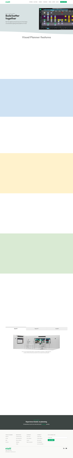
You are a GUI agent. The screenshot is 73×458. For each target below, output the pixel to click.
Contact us (44, 424)
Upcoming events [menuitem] (19, 438)
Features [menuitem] (7, 436)
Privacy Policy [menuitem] (10, 450)
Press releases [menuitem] (29, 438)
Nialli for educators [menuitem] (29, 442)
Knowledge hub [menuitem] (39, 442)
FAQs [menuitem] (6, 440)
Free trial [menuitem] (7, 442)
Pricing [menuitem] (7, 438)
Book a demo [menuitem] (39, 440)
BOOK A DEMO (63, 1)
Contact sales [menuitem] (39, 436)
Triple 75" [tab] (36, 328)
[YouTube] (66, 448)
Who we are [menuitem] (28, 436)
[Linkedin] (64, 448)
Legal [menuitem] (6, 450)
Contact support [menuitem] (39, 438)
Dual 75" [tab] (16, 328)
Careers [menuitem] (28, 440)
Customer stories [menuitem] (19, 436)
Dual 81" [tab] (57, 328)
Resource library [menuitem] (18, 440)
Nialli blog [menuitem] (17, 442)
